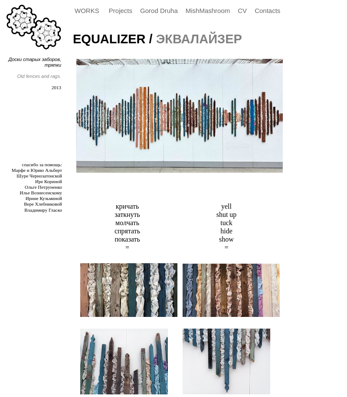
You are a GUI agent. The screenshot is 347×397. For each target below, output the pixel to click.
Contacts (267, 10)
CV (242, 10)
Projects (120, 10)
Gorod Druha (159, 10)
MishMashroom (208, 10)
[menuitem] (89, 11)
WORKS (88, 10)
